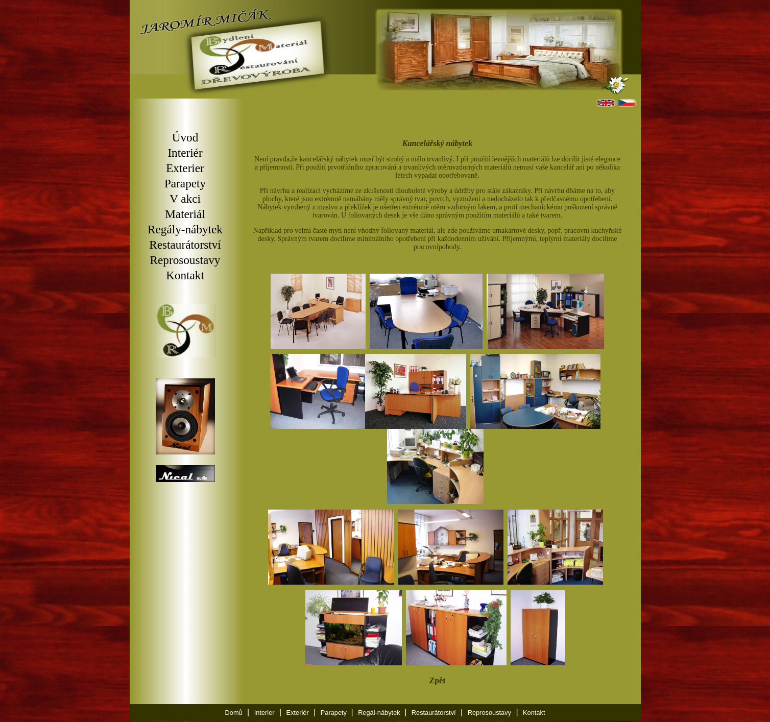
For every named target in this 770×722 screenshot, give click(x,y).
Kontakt (185, 275)
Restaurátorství (185, 244)
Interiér (184, 152)
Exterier (185, 168)
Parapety (185, 183)
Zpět (437, 682)
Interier (264, 714)
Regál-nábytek (380, 714)
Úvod (185, 137)
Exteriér (297, 714)
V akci (185, 198)
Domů (234, 714)
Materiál (185, 214)
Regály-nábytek (185, 229)
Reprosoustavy (185, 260)
